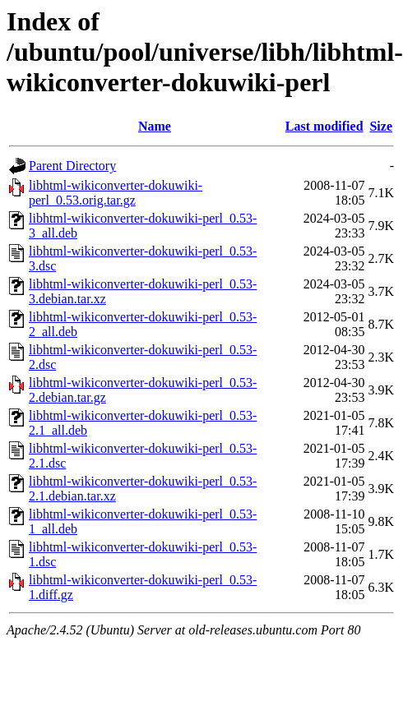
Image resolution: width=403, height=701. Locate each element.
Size (380, 126)
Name (154, 126)
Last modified (324, 126)
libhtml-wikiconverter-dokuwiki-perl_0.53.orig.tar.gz (115, 192)
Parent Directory (72, 166)
